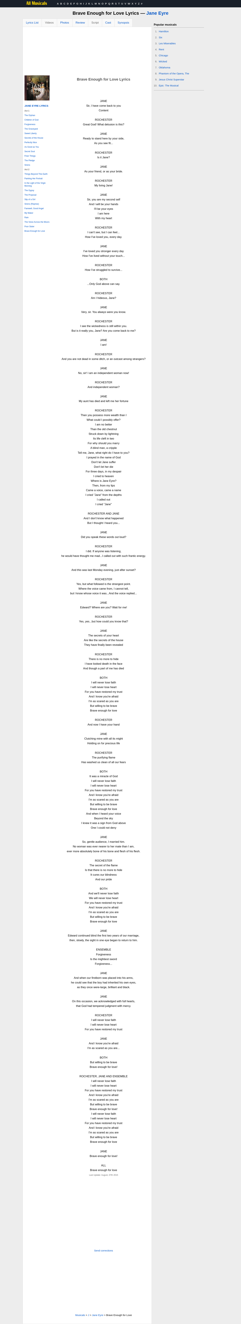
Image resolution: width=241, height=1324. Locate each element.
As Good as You (31, 147)
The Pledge (29, 160)
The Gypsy (29, 190)
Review (80, 22)
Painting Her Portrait (33, 178)
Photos (64, 22)
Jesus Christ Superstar (171, 79)
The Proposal (30, 195)
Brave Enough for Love (34, 231)
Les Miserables (167, 43)
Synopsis (123, 22)
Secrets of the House (33, 138)
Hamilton (164, 31)
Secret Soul (29, 151)
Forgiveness (29, 124)
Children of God (31, 120)
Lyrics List (32, 22)
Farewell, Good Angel (34, 208)
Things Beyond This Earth (36, 174)
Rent (161, 49)
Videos (49, 22)
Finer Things (29, 156)
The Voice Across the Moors (36, 222)
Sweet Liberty (30, 133)
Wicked (163, 61)
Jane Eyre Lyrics (36, 105)
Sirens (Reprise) (31, 204)
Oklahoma (164, 67)
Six (160, 37)
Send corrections (103, 1250)
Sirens (27, 165)
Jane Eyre (157, 13)
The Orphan (29, 115)
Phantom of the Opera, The (174, 73)
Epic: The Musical (169, 85)
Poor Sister (29, 226)
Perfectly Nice (30, 142)
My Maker (28, 213)
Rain (26, 217)
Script (95, 22)
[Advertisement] (87, 52)
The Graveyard (31, 129)
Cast (108, 22)
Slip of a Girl (29, 199)
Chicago (163, 55)
